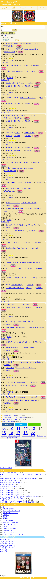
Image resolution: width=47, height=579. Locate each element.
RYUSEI (28, 288)
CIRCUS (17, 86)
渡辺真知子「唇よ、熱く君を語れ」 (12, 498)
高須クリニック (9, 211)
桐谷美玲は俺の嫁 (6, 468)
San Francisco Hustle (27, 348)
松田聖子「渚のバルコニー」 (10, 473)
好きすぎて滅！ (8, 520)
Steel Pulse (10, 327)
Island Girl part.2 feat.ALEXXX (22, 168)
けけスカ (6, 515)
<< (4, 429)
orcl (41, 98)
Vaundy (5, 519)
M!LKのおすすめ (5, 539)
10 (11, 429)
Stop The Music (19, 231)
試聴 (19, 46)
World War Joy (9, 191)
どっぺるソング (9, 2)
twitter (21, 424)
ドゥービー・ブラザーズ (14, 49)
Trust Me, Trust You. (21, 65)
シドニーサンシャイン (28, 203)
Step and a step (16, 285)
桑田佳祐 (9, 322)
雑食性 (9, 337)
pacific (30, 83)
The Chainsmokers (12, 188)
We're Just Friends (23, 307)
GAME (17, 133)
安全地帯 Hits (8, 46)
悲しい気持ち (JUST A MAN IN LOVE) (26, 322)
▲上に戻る (4, 551)
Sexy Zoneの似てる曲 (9, 419)
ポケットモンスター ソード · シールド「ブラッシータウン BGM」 (22, 474)
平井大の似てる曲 (8, 421)
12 (26, 429)
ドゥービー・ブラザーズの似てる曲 (14, 417)
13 (33, 429)
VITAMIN (39, 268)
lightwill (21, 578)
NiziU (8, 284)
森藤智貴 (10, 78)
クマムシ (9, 242)
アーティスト (23, 7)
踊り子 (5, 517)
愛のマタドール (17, 83)
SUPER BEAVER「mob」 (8, 486)
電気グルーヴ (10, 268)
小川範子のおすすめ (7, 541)
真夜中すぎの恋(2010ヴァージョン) (26, 43)
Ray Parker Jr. (11, 382)
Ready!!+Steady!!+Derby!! (11, 511)
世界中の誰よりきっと (10, 513)
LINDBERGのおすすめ (7, 545)
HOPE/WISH (31, 71)
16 (11, 433)
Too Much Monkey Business (25, 368)
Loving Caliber (11, 307)
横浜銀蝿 (9, 362)
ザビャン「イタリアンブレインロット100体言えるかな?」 (19, 496)
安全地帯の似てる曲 (9, 415)
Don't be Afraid (20, 327)
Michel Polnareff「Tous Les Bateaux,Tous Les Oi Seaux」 (19, 478)
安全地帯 (9, 43)
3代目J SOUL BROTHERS (15, 288)
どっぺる (5, 7)
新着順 (17, 40)
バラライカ (6, 118)
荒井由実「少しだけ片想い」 (10, 480)
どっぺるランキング (28, 436)
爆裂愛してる (8, 530)
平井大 (8, 71)
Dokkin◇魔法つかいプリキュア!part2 (26, 225)
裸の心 (6, 526)
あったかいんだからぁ (21, 242)
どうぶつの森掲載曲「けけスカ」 (11, 490)
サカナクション (9, 532)
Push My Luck (25, 188)
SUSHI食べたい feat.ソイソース (31, 262)
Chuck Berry (10, 368)
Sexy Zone (9, 65)
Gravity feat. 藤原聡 (25, 182)
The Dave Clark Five (13, 248)
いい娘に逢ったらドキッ (22, 342)
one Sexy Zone (29, 133)
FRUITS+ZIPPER (8, 509)
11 (18, 429)
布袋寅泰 (9, 86)
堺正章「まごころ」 (7, 488)
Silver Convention (12, 347)
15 (4, 433)
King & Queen (17, 71)
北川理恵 (9, 225)
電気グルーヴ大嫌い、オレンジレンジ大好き (22, 278)
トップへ (4, 436)
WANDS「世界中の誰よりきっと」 (12, 482)
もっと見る (4, 549)
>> (33, 433)
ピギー (9, 299)
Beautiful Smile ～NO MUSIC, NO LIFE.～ (27, 208)
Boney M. (9, 150)
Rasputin (17, 150)
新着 (14, 7)
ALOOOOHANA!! (10, 171)
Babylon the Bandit (36, 327)
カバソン (33, 7)
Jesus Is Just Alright (31, 49)
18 (26, 433)
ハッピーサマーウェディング (13, 534)
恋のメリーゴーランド (27, 98)
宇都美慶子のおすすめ (7, 547)
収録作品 (36, 65)
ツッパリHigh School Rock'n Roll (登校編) (28, 362)
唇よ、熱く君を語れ (10, 524)
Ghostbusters (21, 382)
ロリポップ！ (31, 578)
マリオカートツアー (13, 203)
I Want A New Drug (31, 400)
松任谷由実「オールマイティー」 (11, 500)
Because (24, 248)
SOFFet (8, 208)
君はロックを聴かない (10, 522)
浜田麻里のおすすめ (7, 543)
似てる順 (6, 40)
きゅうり (10, 60)
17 (18, 433)
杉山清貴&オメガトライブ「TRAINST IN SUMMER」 (18, 502)
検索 (14, 30)
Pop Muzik (12, 385)
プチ (4, 35)
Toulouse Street (9, 52)
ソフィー (9, 231)
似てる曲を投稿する (8, 33)
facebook (8, 424)
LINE (34, 424)
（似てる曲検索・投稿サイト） (11, 4)
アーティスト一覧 (14, 436)
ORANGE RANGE (12, 97)
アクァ (9, 220)
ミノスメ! (42, 7)
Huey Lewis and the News (14, 400)
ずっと (5, 507)
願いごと (15, 304)
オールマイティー (10, 528)
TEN (5, 265)
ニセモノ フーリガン (24, 268)
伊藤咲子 (9, 342)
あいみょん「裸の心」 (7, 484)
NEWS (8, 83)
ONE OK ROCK (11, 182)
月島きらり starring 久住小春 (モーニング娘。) (21, 115)
